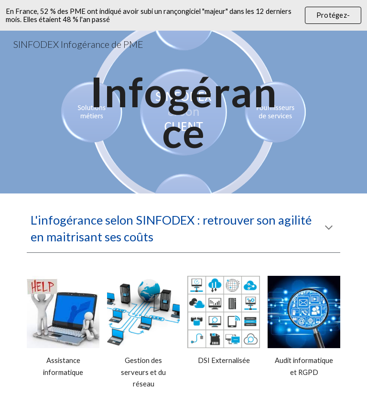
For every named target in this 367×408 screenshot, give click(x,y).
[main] (183, 112)
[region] (183, 15)
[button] (328, 228)
